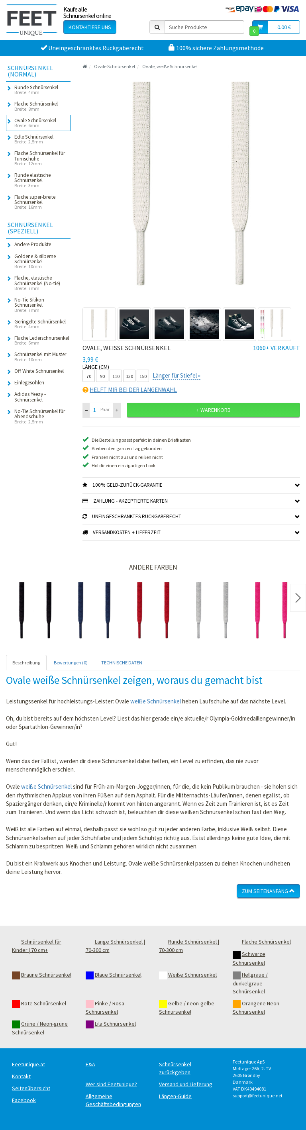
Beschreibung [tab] (26, 663)
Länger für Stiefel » (176, 375)
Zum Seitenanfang (268, 891)
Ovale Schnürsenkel (114, 66)
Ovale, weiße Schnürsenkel (170, 66)
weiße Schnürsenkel (155, 701)
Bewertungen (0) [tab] (71, 663)
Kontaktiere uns (90, 27)
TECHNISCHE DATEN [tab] (121, 663)
